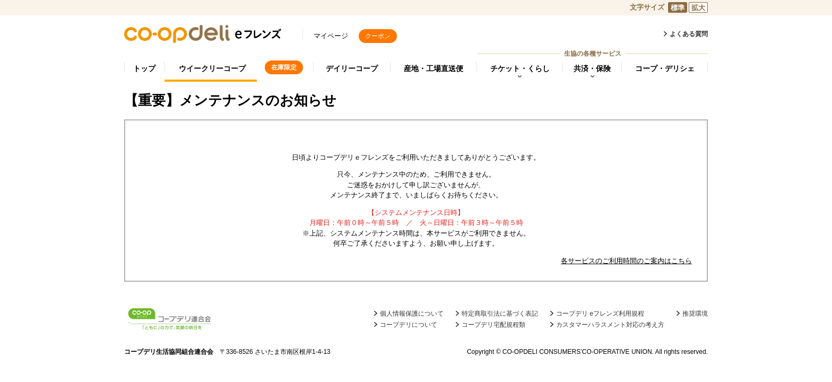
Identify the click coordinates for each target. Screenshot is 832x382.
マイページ (331, 36)
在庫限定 (284, 67)
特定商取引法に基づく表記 (500, 313)
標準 (677, 8)
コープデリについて (408, 324)
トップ (144, 68)
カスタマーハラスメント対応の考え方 (610, 324)
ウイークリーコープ (212, 68)
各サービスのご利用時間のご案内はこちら (626, 261)
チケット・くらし (520, 68)
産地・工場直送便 (433, 68)
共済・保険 (592, 68)
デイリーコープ (352, 68)
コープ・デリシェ (665, 68)
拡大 (698, 8)
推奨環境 (695, 313)
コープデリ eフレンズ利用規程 (600, 313)
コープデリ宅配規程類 (493, 324)
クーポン (378, 36)
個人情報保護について (412, 313)
